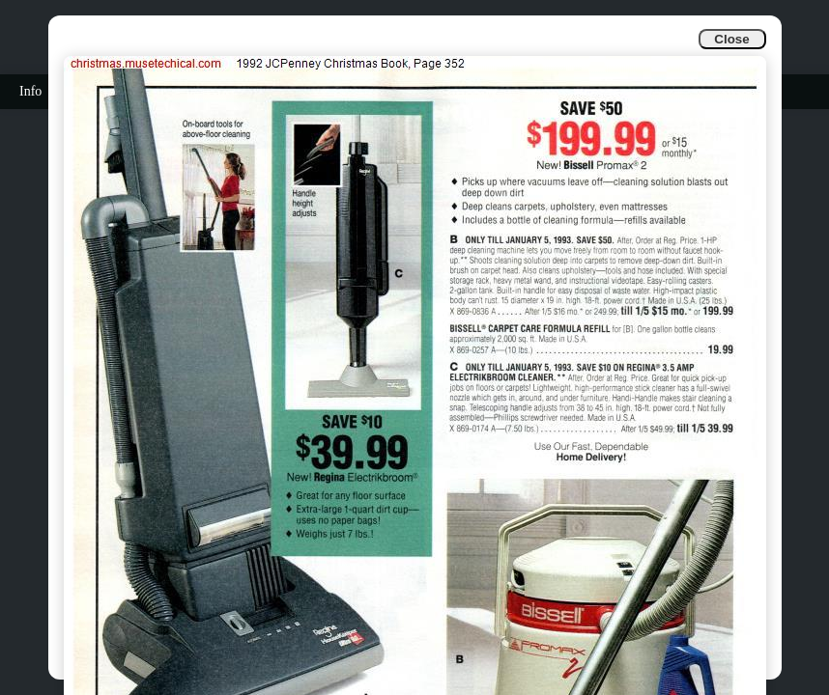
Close (731, 39)
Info (30, 91)
